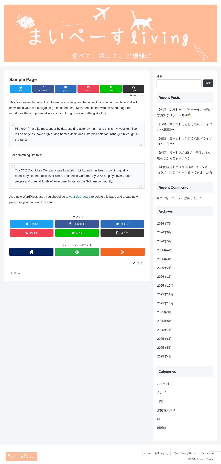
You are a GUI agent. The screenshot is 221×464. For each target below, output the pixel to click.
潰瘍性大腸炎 (166, 410)
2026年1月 (164, 276)
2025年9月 (164, 312)
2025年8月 (164, 321)
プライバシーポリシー (184, 453)
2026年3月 (164, 259)
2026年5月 (164, 241)
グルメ (161, 392)
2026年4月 (164, 250)
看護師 (161, 428)
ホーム (147, 453)
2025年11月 (165, 294)
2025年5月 (164, 347)
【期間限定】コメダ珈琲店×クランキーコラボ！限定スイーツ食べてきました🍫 (185, 169)
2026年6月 (164, 232)
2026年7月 (164, 223)
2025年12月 (165, 285)
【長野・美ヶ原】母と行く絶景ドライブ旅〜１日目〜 (184, 141)
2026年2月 (164, 268)
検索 (160, 76)
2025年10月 (165, 303)
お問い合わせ (161, 453)
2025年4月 (164, 356)
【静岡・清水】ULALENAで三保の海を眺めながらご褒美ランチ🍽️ (184, 155)
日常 (160, 401)
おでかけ (163, 383)
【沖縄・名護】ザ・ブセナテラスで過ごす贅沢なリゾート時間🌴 (184, 112)
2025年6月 (164, 338)
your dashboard (79, 196)
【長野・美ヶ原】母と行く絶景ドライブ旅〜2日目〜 (184, 126)
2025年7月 (164, 330)
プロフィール (206, 453)
